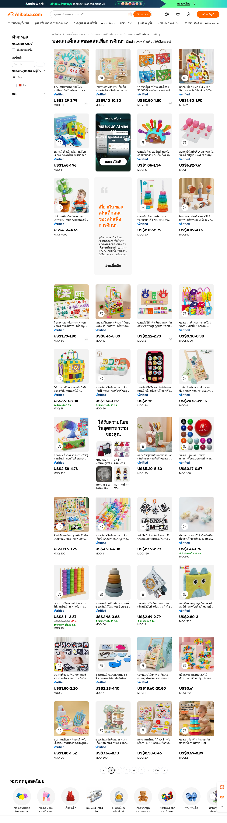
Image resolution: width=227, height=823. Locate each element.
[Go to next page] (164, 770)
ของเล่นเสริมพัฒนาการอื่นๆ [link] (144, 34)
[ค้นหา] (142, 14)
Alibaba (56, 34)
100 (157, 770)
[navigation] (29, 402)
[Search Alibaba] (89, 14)
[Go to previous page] (103, 770)
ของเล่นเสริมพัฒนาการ (108, 34)
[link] (222, 787)
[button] (129, 14)
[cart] (178, 14)
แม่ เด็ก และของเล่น (77, 34)
